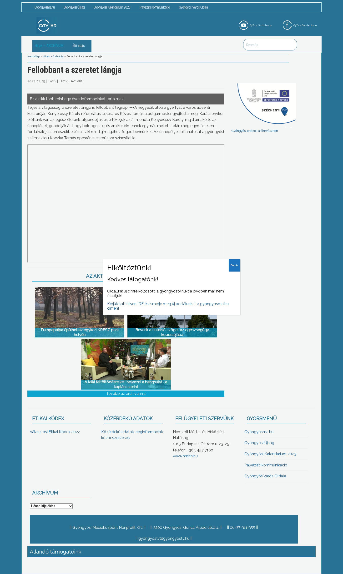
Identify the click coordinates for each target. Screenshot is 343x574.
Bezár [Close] (234, 265)
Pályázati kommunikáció (154, 7)
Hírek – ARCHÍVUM (49, 45)
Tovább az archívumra (126, 393)
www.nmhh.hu (185, 456)
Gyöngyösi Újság (74, 7)
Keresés (290, 44)
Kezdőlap (33, 56)
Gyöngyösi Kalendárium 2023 (112, 7)
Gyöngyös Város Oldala (193, 7)
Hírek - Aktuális (53, 56)
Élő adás (78, 45)
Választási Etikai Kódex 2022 (55, 432)
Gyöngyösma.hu (45, 7)
